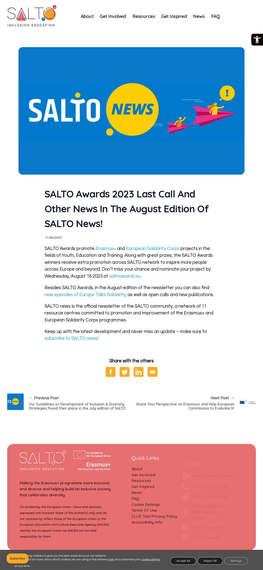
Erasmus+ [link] (106, 248)
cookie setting (150, 559)
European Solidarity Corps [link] (152, 248)
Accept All (183, 560)
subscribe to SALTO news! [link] (71, 338)
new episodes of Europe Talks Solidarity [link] (85, 294)
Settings (236, 560)
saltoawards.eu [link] (125, 276)
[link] (257, 40)
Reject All (210, 560)
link (111, 559)
